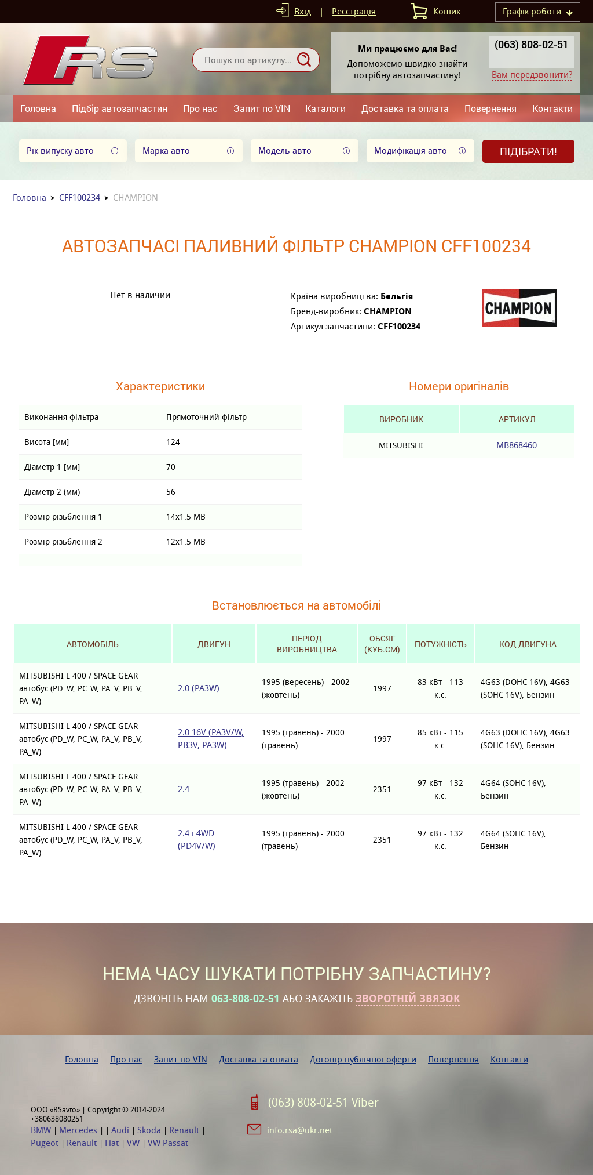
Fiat (113, 1142)
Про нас (200, 108)
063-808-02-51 (245, 999)
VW (134, 1142)
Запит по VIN (261, 108)
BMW (42, 1130)
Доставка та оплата (405, 108)
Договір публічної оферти (363, 1059)
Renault (185, 1130)
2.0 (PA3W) (198, 688)
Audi (121, 1130)
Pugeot (46, 1142)
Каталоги (325, 108)
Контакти (552, 108)
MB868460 (516, 445)
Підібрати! (528, 151)
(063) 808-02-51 (532, 44)
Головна (38, 108)
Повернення (490, 108)
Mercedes (79, 1130)
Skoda (150, 1130)
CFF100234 (79, 197)
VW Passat (168, 1142)
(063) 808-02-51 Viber (323, 1102)
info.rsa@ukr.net (299, 1130)
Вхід (302, 11)
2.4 (183, 789)
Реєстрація (354, 11)
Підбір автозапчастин (119, 108)
